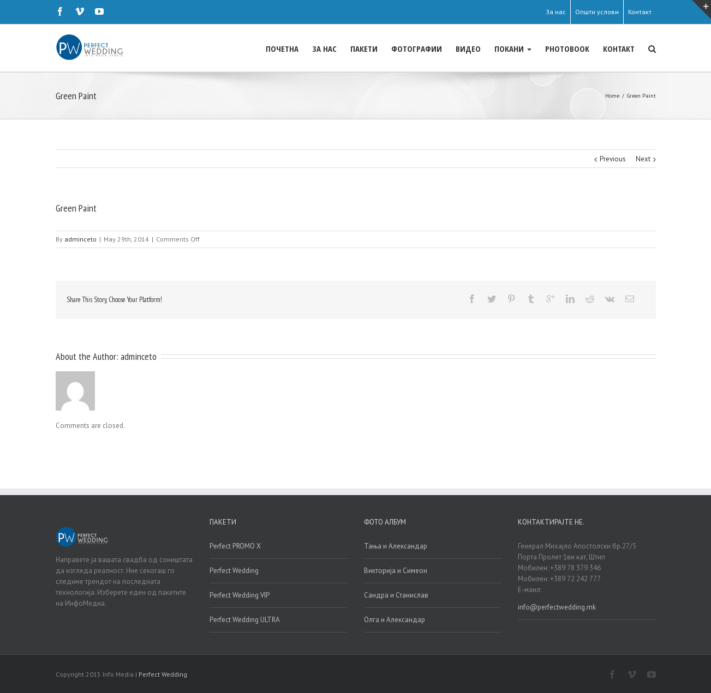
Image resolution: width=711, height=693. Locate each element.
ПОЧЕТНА (282, 48)
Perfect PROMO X (235, 545)
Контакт (640, 12)
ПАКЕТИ (364, 48)
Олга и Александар (394, 619)
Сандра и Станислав (396, 594)
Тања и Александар (395, 545)
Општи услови (597, 12)
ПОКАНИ (512, 48)
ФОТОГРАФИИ (416, 48)
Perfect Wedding (234, 570)
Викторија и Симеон (395, 570)
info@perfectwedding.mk (557, 606)
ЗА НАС (324, 48)
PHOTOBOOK (567, 48)
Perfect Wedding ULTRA (245, 619)
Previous (613, 158)
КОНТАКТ (619, 48)
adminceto (80, 238)
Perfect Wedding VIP (240, 594)
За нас (556, 12)
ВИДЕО (468, 48)
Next (643, 158)
